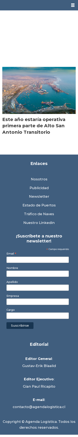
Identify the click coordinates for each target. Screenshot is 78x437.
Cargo (10, 309)
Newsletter (39, 196)
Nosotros (39, 179)
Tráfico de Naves (39, 214)
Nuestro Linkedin (39, 223)
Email (11, 254)
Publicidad (39, 188)
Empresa (12, 295)
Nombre (12, 268)
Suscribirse (20, 325)
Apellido (12, 281)
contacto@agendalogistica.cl (39, 407)
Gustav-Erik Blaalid (39, 366)
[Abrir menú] (73, 5)
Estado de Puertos (39, 205)
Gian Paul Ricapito (39, 386)
